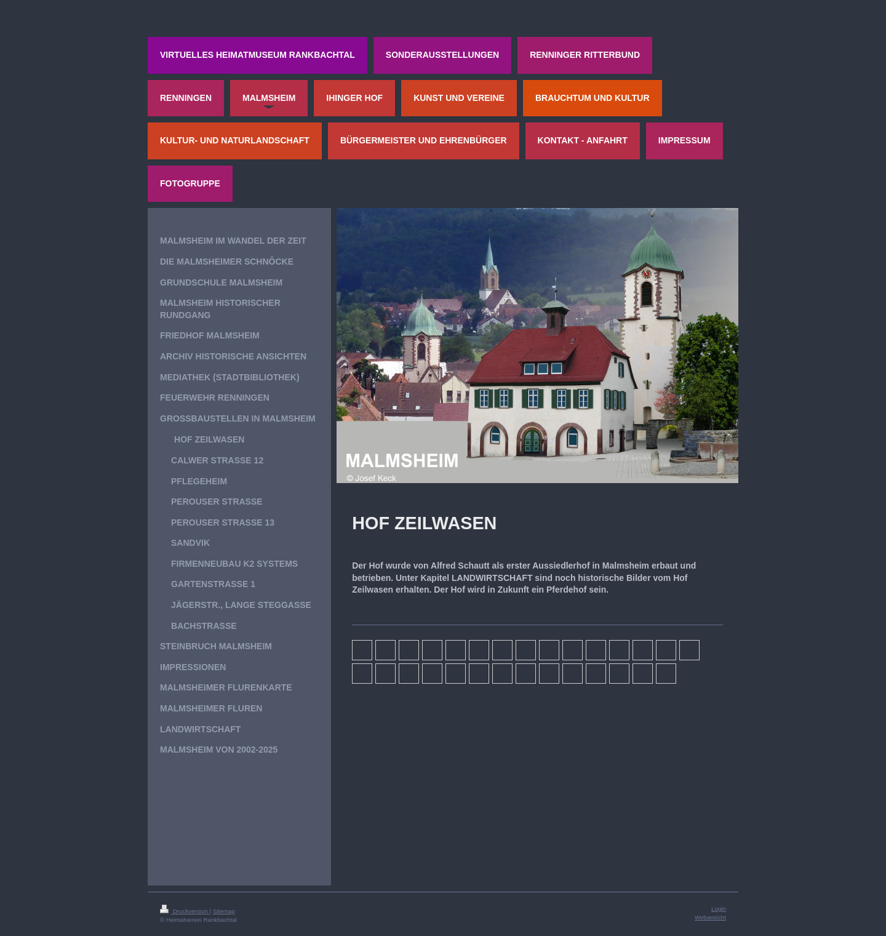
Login (718, 908)
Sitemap (224, 911)
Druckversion (185, 911)
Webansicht (710, 917)
